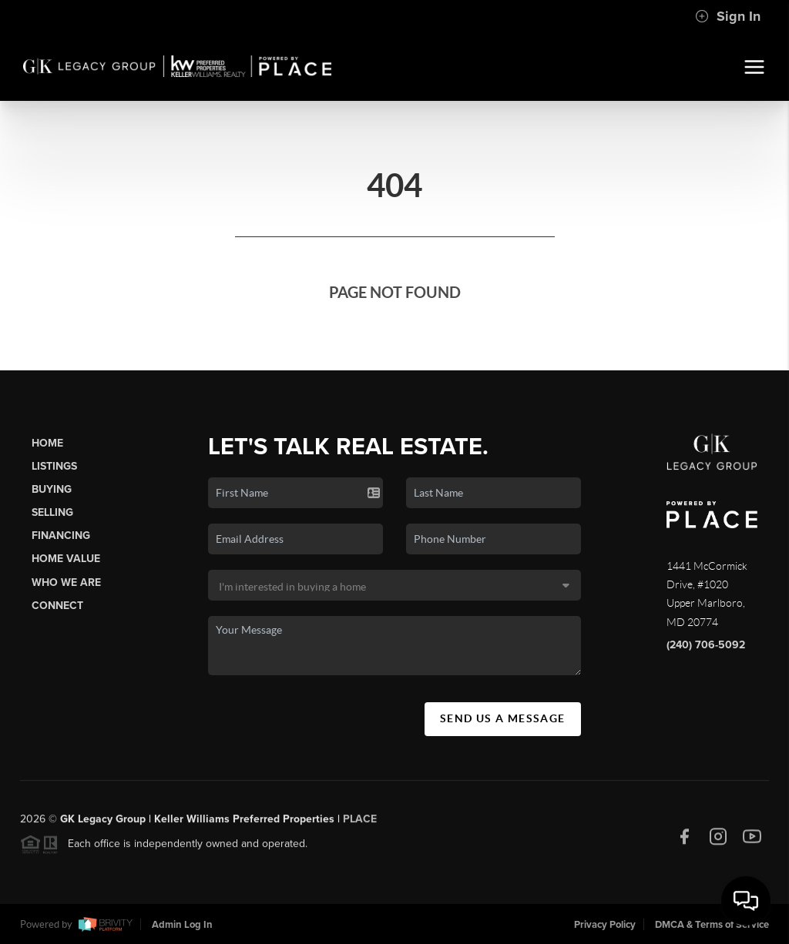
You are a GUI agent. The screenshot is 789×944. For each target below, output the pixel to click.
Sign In (727, 16)
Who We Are (66, 582)
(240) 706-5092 (705, 644)
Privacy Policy (605, 925)
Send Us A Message (503, 718)
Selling (52, 512)
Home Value (66, 558)
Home (47, 443)
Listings (54, 466)
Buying (52, 489)
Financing (61, 535)
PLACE (360, 822)
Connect (57, 605)
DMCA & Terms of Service (712, 925)
